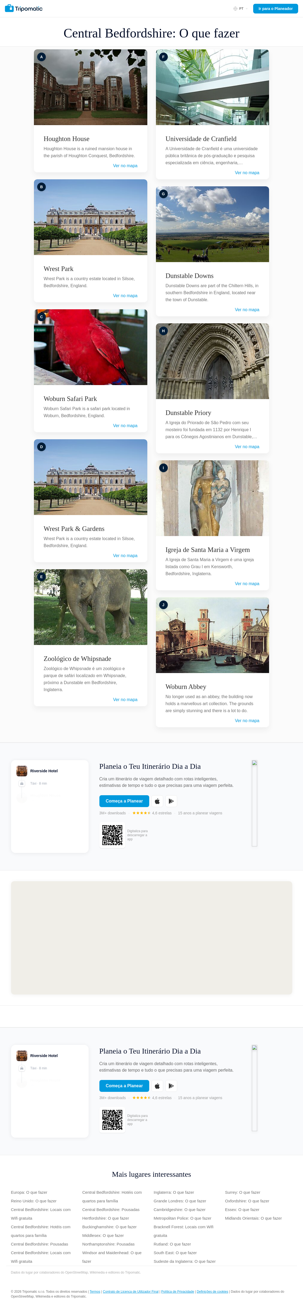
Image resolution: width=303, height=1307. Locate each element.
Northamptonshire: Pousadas (108, 1244)
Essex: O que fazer (242, 1209)
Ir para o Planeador (276, 8)
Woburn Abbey (186, 686)
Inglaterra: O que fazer (174, 1192)
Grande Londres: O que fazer (180, 1201)
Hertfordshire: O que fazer (105, 1218)
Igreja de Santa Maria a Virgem (208, 549)
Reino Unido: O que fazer (34, 1201)
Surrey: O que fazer (242, 1192)
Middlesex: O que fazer (103, 1235)
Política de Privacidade (177, 1292)
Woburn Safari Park (70, 398)
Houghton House (66, 138)
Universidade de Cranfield (201, 138)
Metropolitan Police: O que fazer (182, 1218)
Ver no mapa (125, 165)
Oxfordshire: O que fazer (247, 1201)
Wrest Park (59, 268)
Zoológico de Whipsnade (77, 658)
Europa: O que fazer (29, 1192)
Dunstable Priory (188, 412)
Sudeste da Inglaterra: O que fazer (185, 1261)
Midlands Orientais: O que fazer (253, 1218)
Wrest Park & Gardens (74, 528)
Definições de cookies (212, 1292)
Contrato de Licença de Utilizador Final (131, 1292)
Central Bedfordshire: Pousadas (39, 1244)
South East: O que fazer (175, 1252)
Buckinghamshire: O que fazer (109, 1226)
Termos (95, 1292)
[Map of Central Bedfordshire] (151, 937)
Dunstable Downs (190, 275)
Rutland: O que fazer (172, 1244)
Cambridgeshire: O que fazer (180, 1209)
